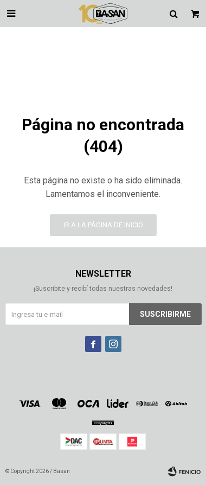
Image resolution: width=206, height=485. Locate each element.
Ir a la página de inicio (103, 225)
